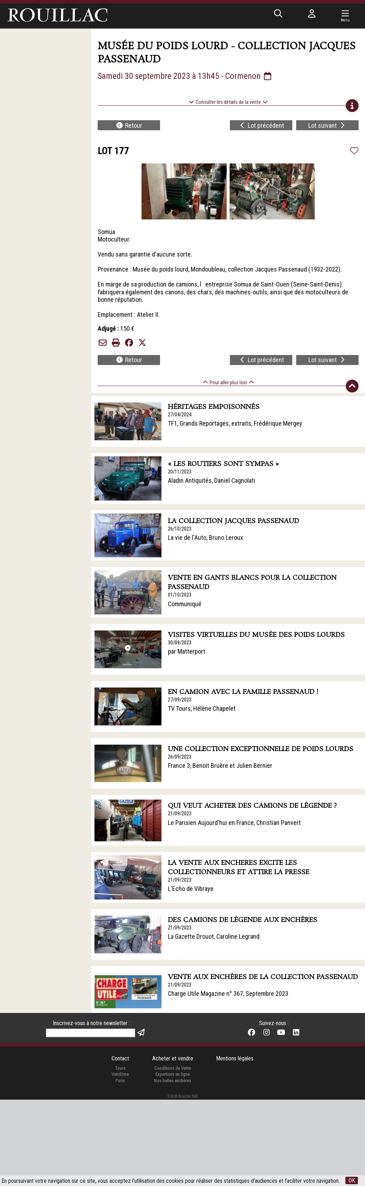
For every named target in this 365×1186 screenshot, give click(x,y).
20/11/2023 (179, 472)
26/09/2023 (179, 757)
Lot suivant (327, 125)
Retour (128, 125)
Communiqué (184, 604)
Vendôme (120, 1074)
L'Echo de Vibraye (191, 888)
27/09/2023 (179, 700)
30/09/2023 (179, 643)
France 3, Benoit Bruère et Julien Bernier (220, 765)
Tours (120, 1068)
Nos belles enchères (172, 1080)
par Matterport (186, 651)
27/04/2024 (179, 415)
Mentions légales (234, 1058)
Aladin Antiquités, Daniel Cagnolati (211, 480)
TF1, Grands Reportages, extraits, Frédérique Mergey (235, 423)
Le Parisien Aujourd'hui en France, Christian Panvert (234, 822)
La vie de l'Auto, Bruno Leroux (205, 537)
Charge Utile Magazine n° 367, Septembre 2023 (228, 993)
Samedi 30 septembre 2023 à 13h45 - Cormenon (185, 76)
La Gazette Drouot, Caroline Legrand (213, 936)
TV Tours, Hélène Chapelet (202, 708)
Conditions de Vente (172, 1068)
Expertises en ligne (172, 1074)
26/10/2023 (179, 529)
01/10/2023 (179, 595)
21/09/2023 (179, 814)
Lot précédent (261, 125)
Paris (120, 1080)
